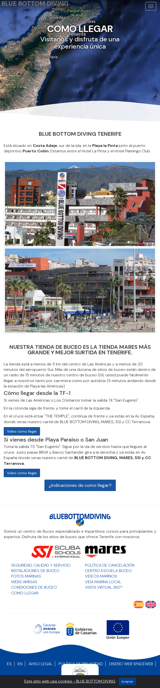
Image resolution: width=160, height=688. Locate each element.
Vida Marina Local (103, 581)
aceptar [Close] (127, 682)
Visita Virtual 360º (103, 587)
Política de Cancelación (109, 565)
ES (9, 663)
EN (20, 663)
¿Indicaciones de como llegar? (80, 485)
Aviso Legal (40, 663)
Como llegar (25, 593)
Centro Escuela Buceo (108, 570)
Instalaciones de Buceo (35, 570)
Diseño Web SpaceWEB (131, 663)
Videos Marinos (101, 576)
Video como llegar (22, 431)
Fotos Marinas (26, 576)
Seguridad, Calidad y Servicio (41, 565)
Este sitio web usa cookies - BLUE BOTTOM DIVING (69, 681)
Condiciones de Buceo (34, 587)
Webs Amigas (24, 581)
